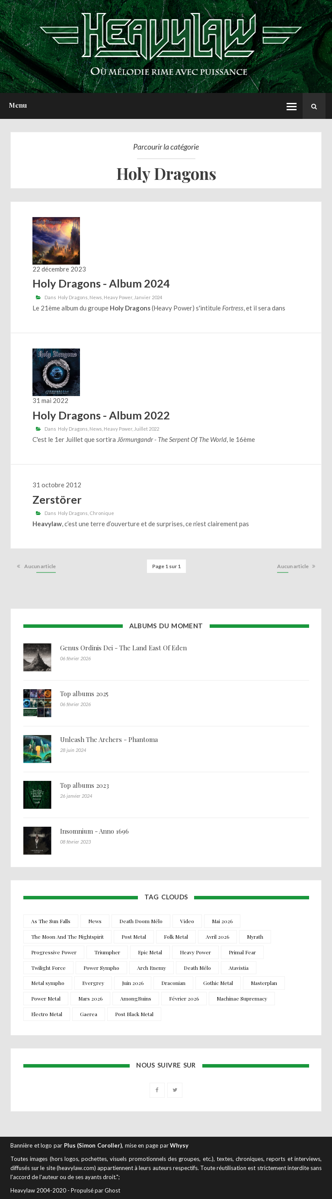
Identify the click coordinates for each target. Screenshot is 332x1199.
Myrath (255, 936)
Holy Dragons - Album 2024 (101, 283)
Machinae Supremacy (242, 998)
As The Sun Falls (50, 921)
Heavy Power (118, 297)
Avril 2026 (217, 936)
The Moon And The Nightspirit (67, 936)
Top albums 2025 (84, 693)
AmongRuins (135, 998)
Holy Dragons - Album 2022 (101, 415)
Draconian (173, 982)
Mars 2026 (90, 998)
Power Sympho (101, 967)
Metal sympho (47, 982)
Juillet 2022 (146, 429)
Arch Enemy (151, 967)
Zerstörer (57, 499)
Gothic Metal (218, 982)
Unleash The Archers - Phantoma (109, 739)
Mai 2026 (222, 921)
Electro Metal (46, 1013)
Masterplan (264, 982)
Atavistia (239, 967)
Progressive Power (54, 952)
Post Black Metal (134, 1013)
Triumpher (107, 952)
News (95, 297)
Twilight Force (48, 967)
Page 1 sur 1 (166, 566)
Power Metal (46, 998)
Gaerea (88, 1013)
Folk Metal (176, 936)
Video (187, 921)
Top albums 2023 (84, 785)
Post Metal (133, 936)
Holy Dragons (73, 297)
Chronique (101, 513)
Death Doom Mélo (141, 921)
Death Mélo (197, 967)
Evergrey (93, 982)
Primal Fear (242, 952)
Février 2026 (184, 998)
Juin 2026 (133, 982)
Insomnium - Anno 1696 (94, 831)
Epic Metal (150, 952)
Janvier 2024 (148, 297)
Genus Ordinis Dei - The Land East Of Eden (123, 647)
